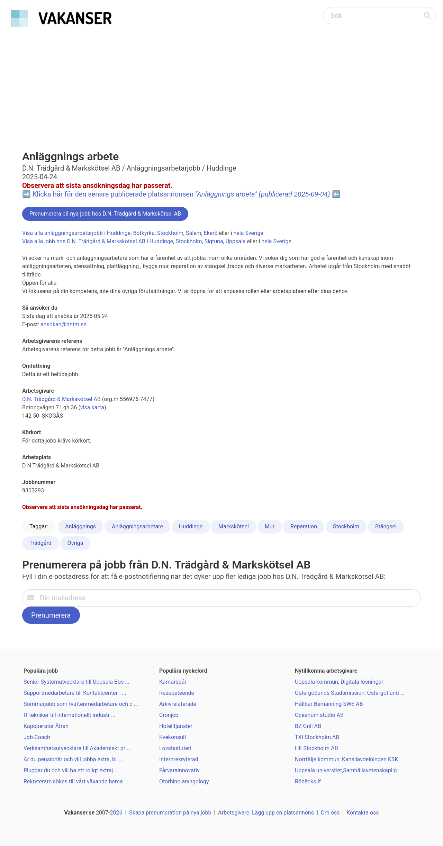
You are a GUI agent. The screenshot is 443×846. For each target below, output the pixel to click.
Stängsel (386, 526)
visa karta (92, 407)
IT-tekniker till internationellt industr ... (70, 715)
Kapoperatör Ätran (46, 726)
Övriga (75, 543)
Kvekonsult (172, 737)
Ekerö (211, 233)
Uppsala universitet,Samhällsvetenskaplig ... (349, 770)
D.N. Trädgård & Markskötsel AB (61, 399)
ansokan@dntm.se (63, 324)
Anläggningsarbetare (137, 526)
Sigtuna (214, 241)
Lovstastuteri (175, 748)
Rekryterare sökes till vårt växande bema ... (76, 781)
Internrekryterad (178, 759)
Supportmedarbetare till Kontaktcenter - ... (75, 693)
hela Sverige (248, 233)
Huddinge (190, 526)
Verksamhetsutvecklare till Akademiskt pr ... (77, 748)
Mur (269, 526)
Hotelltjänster (175, 726)
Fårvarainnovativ (179, 770)
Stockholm (170, 233)
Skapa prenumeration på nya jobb (170, 812)
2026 (116, 812)
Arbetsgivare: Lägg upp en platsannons (266, 812)
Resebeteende (176, 693)
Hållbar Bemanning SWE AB (329, 704)
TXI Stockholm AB (317, 737)
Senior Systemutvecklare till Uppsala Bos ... (76, 682)
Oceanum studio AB (319, 715)
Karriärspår (173, 682)
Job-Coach (37, 737)
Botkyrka (143, 233)
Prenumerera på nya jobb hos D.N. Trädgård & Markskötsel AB (105, 213)
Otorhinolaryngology (184, 781)
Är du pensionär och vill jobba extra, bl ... (73, 759)
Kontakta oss (362, 812)
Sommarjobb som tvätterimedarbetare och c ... (81, 704)
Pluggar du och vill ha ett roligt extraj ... (71, 770)
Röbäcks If (308, 781)
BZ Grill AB (308, 726)
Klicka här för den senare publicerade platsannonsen (181, 194)
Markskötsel (233, 526)
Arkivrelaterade (177, 704)
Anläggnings (80, 526)
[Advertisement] (221, 81)
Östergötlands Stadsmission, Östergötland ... (350, 693)
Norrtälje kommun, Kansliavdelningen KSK (346, 759)
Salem (193, 233)
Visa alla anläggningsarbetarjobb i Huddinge (76, 233)
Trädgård (40, 543)
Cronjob (169, 715)
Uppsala (236, 241)
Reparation (303, 526)
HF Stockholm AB (316, 748)
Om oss (330, 812)
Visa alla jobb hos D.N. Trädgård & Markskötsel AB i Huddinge (97, 241)
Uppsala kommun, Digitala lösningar (339, 682)
